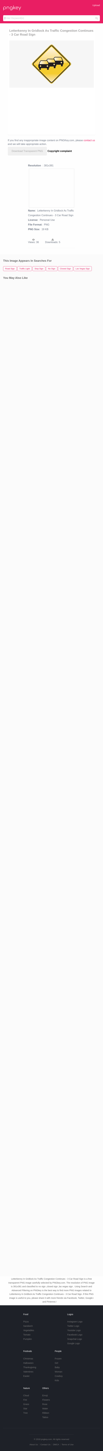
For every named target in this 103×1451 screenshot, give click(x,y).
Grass (26, 1404)
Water (45, 1408)
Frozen (58, 1358)
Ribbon (45, 1413)
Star (25, 1408)
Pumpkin (27, 1339)
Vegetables (28, 1330)
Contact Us (45, 1444)
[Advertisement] (51, 111)
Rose (44, 1404)
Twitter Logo (73, 1326)
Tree (25, 1413)
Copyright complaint (60, 151)
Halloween (28, 1363)
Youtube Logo (74, 1330)
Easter (26, 1376)
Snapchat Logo (74, 1339)
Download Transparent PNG (27, 151)
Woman (58, 1371)
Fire (25, 1400)
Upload (96, 5)
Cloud (26, 1395)
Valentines (28, 1371)
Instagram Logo (74, 1321)
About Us (33, 1444)
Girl (56, 1363)
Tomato (26, 1334)
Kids (57, 1380)
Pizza (26, 1321)
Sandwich (28, 1326)
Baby (57, 1367)
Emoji (45, 1395)
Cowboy (59, 1376)
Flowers (46, 1400)
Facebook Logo (74, 1334)
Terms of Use (68, 1444)
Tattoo (45, 1417)
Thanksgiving (29, 1367)
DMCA (56, 1444)
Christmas (28, 1358)
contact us (89, 140)
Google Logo (73, 1343)
